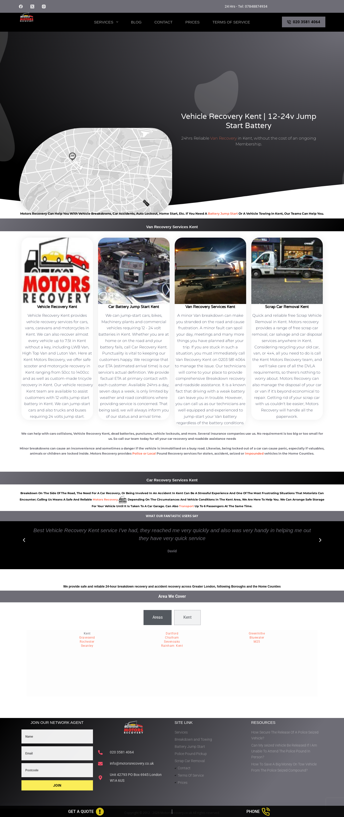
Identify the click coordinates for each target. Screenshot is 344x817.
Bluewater (257, 637)
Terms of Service (231, 22)
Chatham (172, 637)
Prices (192, 22)
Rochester (87, 641)
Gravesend (87, 637)
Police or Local (144, 453)
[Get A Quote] (86, 812)
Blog (136, 22)
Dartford (172, 633)
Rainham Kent (172, 646)
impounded (254, 453)
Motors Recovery (43, 26)
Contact (163, 22)
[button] (24, 540)
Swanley (87, 646)
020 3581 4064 (303, 22)
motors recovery (105, 499)
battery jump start (223, 213)
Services (107, 22)
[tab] (158, 617)
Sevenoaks (172, 641)
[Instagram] (44, 6)
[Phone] (258, 812)
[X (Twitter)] (32, 6)
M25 (257, 641)
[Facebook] (21, 6)
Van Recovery (223, 138)
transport (186, 506)
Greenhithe (257, 633)
